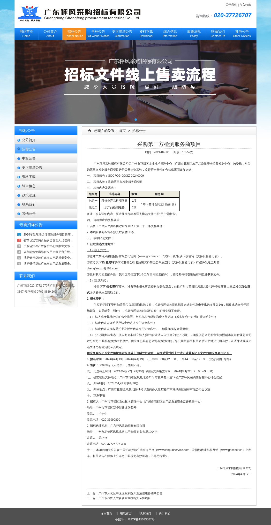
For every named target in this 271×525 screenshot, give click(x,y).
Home (26, 33)
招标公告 (29, 149)
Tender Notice (74, 33)
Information (170, 33)
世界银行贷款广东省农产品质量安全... (47, 257)
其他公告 (29, 213)
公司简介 (29, 140)
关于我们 (231, 5)
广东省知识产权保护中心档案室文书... (47, 246)
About (50, 33)
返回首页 (108, 513)
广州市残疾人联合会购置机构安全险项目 (124, 498)
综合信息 (29, 186)
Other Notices (242, 33)
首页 (122, 131)
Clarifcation (122, 33)
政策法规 (29, 195)
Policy (194, 33)
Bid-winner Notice (98, 33)
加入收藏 (245, 5)
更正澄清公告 (32, 167)
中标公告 (29, 158)
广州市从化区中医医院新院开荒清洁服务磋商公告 (130, 493)
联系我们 (29, 204)
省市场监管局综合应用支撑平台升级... (47, 252)
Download (146, 33)
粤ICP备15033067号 (141, 519)
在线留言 (127, 513)
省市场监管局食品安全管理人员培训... (47, 240)
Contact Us (218, 33)
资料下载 (29, 177)
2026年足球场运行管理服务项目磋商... (48, 234)
